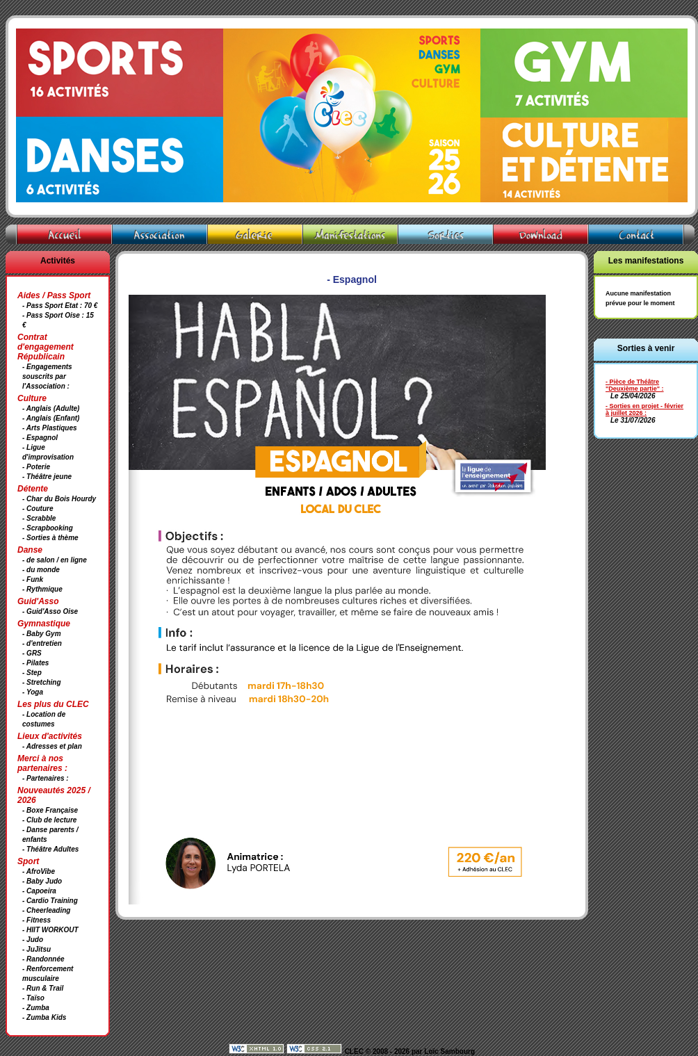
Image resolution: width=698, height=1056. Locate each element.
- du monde (41, 570)
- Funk (32, 579)
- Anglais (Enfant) (50, 418)
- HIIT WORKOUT (50, 930)
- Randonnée (43, 959)
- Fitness (36, 920)
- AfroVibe (38, 871)
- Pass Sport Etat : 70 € (59, 305)
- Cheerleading (46, 910)
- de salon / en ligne (54, 560)
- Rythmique (42, 589)
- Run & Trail (42, 988)
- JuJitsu (36, 949)
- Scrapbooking (47, 528)
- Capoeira (39, 891)
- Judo (32, 939)
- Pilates (35, 663)
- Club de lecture (49, 820)
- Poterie (36, 467)
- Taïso (33, 998)
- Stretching (41, 682)
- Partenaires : (45, 778)
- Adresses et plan (52, 746)
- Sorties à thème (50, 538)
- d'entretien (42, 643)
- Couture (37, 508)
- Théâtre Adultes (50, 849)
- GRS (32, 653)
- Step (32, 672)
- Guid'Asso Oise (50, 611)
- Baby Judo (42, 881)
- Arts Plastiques (49, 428)
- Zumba (35, 1008)
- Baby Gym (41, 633)
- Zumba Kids (44, 1017)
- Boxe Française (50, 810)
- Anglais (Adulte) (50, 408)
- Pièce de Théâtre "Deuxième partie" (633, 385)
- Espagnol (40, 437)
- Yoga (32, 692)
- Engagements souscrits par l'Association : (47, 376)
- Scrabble (39, 518)
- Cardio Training (50, 900)
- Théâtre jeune (47, 476)
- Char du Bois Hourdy (59, 499)
